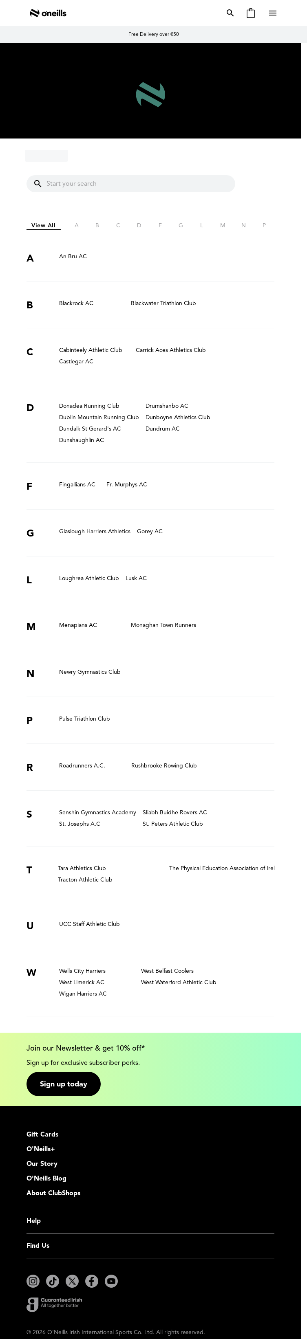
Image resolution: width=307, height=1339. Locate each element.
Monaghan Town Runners (163, 625)
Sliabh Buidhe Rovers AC (175, 812)
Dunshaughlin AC (81, 440)
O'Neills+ (41, 1149)
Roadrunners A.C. (82, 765)
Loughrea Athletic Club (89, 578)
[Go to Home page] (48, 13)
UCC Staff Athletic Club (89, 924)
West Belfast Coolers (167, 970)
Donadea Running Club (89, 405)
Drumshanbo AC (167, 405)
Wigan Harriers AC (83, 993)
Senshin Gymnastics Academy (97, 812)
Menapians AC (78, 625)
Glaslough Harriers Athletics (94, 531)
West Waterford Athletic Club (178, 982)
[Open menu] (273, 13)
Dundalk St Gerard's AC (90, 428)
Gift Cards (42, 1134)
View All (43, 225)
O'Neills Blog (46, 1178)
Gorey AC (150, 531)
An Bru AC (73, 256)
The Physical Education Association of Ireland (227, 868)
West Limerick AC (81, 982)
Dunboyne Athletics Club (178, 417)
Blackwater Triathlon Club (163, 303)
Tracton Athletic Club (85, 879)
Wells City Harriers (82, 970)
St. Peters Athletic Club (173, 823)
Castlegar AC (76, 361)
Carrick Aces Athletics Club (171, 350)
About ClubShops (53, 1193)
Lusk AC (136, 578)
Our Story (42, 1164)
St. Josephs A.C (79, 823)
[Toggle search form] (229, 13)
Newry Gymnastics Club (90, 671)
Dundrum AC (163, 428)
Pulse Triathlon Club (84, 718)
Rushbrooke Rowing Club (164, 765)
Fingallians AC (77, 484)
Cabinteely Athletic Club (90, 350)
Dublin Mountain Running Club (99, 417)
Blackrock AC (76, 303)
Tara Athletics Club (82, 868)
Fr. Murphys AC (126, 484)
